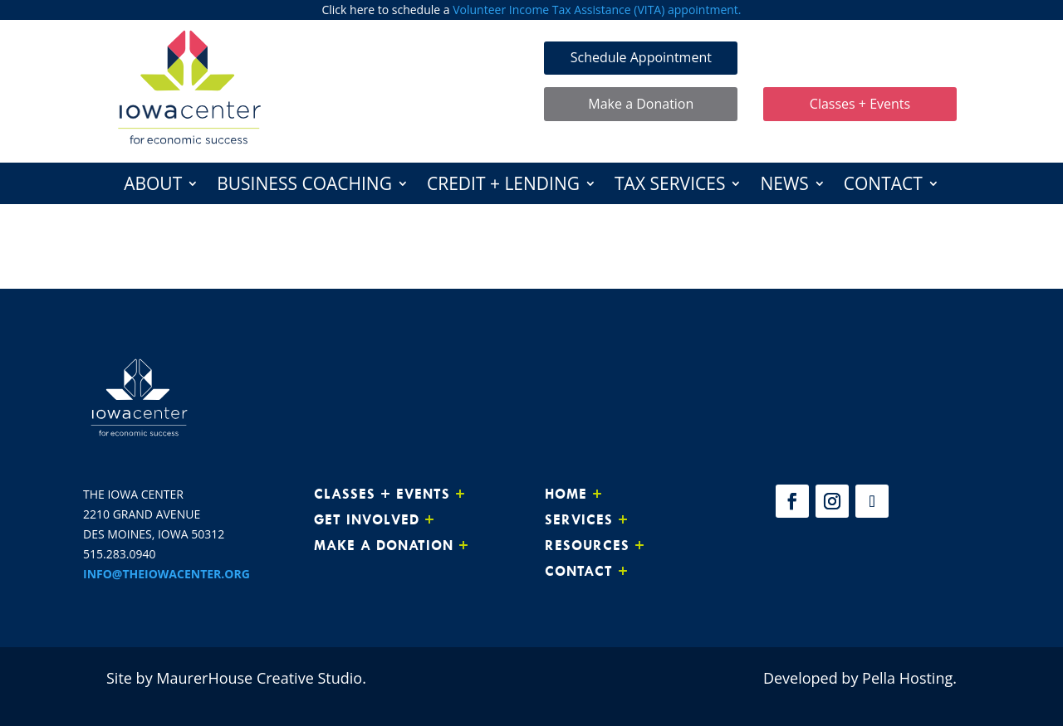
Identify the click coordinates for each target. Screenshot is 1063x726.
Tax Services (670, 186)
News (784, 186)
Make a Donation (640, 104)
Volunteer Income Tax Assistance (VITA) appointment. (597, 9)
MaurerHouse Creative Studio (259, 678)
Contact (883, 186)
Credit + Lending (503, 186)
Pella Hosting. (909, 678)
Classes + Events (860, 104)
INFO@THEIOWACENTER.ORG (166, 574)
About (153, 186)
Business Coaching (304, 186)
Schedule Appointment (641, 57)
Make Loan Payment (860, 57)
